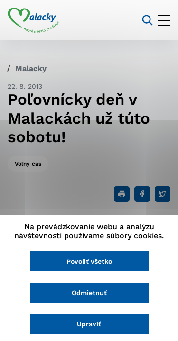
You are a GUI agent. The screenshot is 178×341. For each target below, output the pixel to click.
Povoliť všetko (89, 261)
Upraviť (89, 324)
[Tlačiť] (122, 194)
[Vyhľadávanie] (147, 20)
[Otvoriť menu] (164, 20)
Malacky (31, 68)
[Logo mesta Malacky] (33, 20)
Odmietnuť (89, 292)
